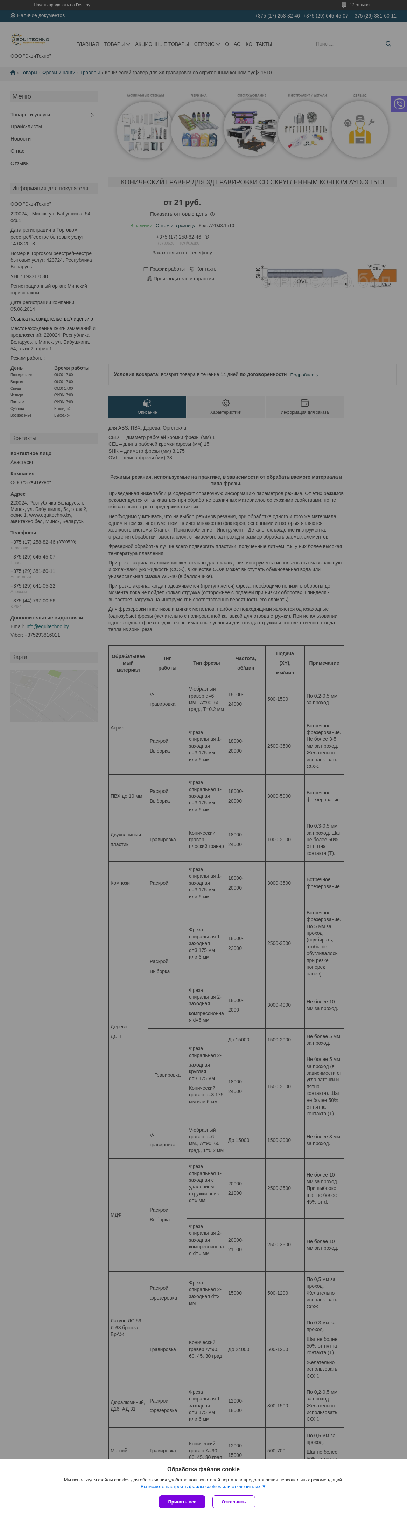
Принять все (182, 1502)
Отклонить (234, 1502)
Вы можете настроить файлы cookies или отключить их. (201, 1486)
